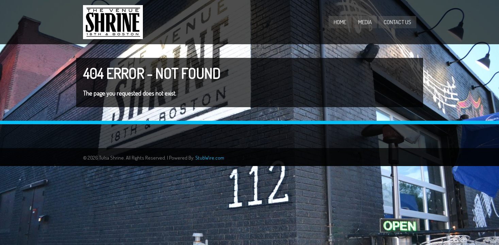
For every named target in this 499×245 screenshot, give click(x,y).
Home (340, 22)
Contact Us (397, 22)
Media (365, 22)
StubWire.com (209, 157)
